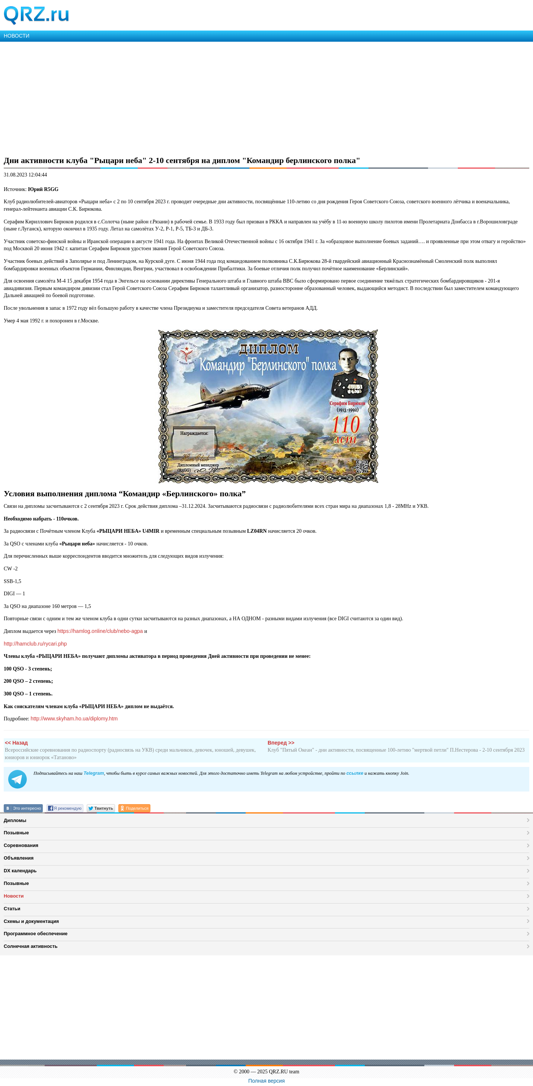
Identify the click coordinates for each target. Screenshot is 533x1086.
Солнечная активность (31, 946)
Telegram (93, 773)
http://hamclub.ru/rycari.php (35, 644)
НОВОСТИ (16, 36)
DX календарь (20, 870)
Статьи (12, 908)
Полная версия (266, 1081)
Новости (14, 896)
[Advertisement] (223, 97)
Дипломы (15, 820)
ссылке (355, 773)
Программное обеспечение (35, 933)
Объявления (18, 858)
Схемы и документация (31, 921)
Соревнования (21, 845)
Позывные (16, 832)
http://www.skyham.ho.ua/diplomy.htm (74, 719)
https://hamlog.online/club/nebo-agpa (100, 631)
